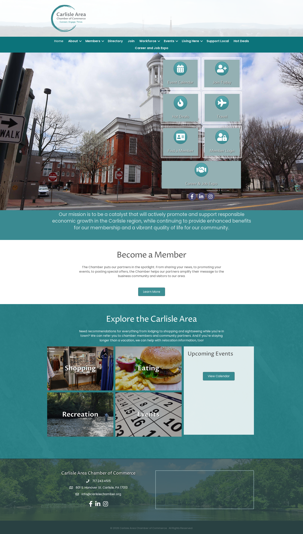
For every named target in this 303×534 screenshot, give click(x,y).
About (73, 41)
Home (58, 41)
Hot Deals (241, 41)
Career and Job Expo (151, 48)
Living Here (190, 41)
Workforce (147, 41)
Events (169, 41)
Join (131, 41)
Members (92, 41)
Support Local (218, 41)
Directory (115, 41)
